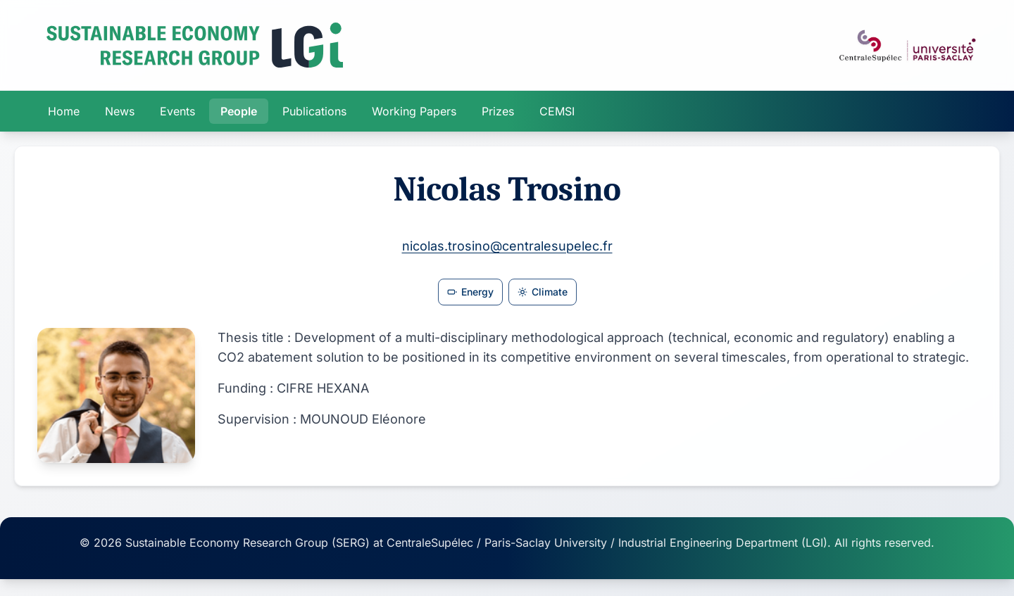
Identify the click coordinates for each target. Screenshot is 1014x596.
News (119, 111)
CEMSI (557, 111)
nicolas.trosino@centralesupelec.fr (507, 246)
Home (64, 111)
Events (177, 111)
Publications (314, 111)
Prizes (498, 111)
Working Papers (414, 111)
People (238, 111)
